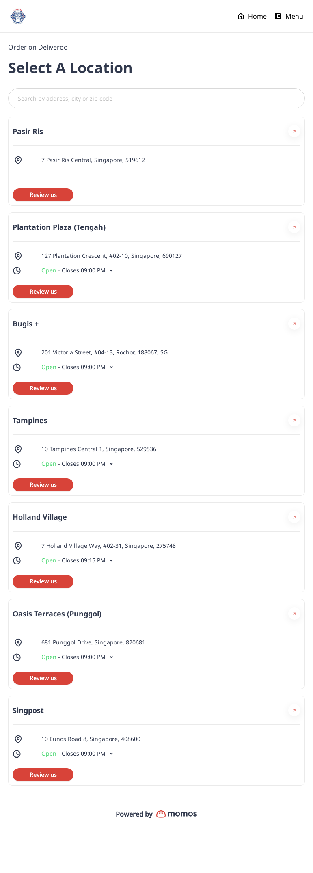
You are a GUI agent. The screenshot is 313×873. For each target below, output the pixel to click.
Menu (289, 16)
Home (252, 16)
